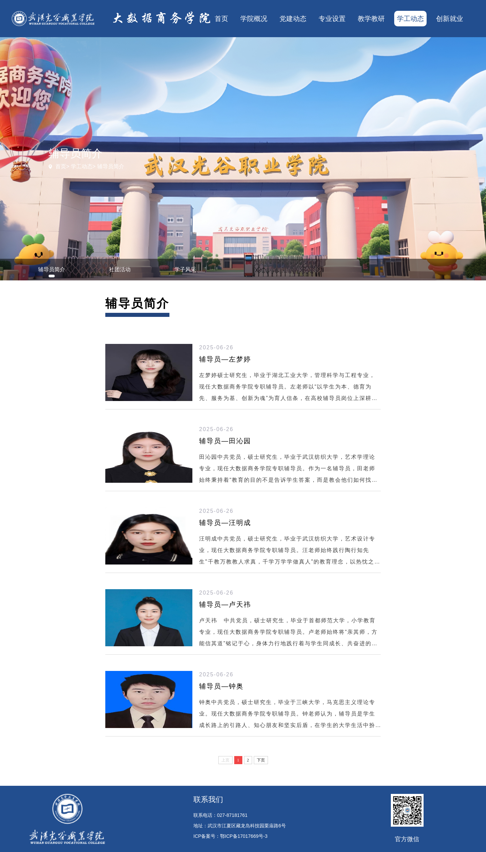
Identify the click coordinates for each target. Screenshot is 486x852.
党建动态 (292, 18)
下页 (261, 760)
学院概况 (253, 18)
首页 (221, 18)
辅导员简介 (51, 269)
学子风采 (185, 269)
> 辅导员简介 (108, 166)
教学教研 (371, 18)
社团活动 (120, 269)
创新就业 (449, 18)
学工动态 (410, 18)
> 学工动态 (79, 166)
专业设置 (332, 18)
